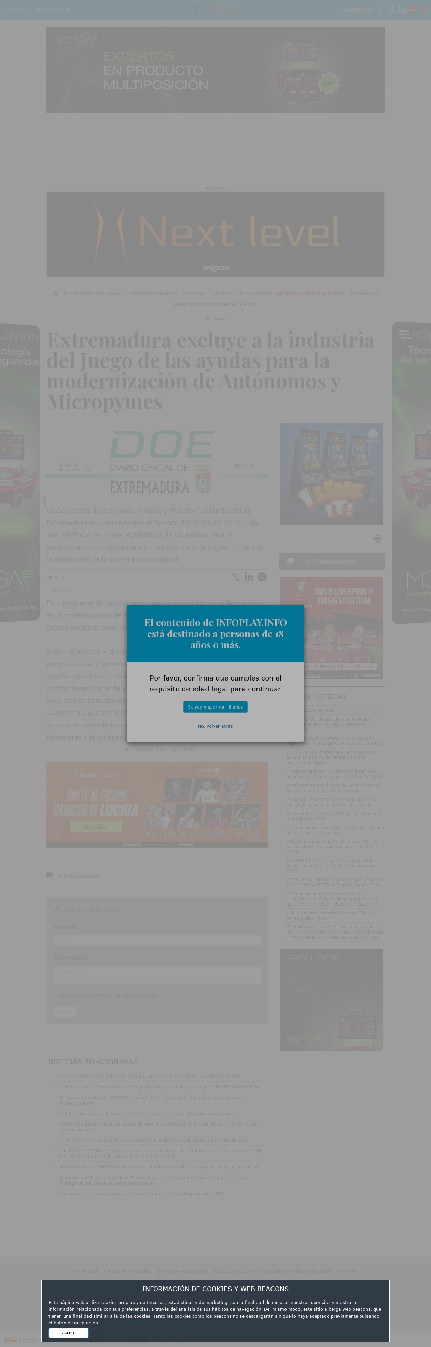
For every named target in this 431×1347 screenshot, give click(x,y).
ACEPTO (68, 1332)
